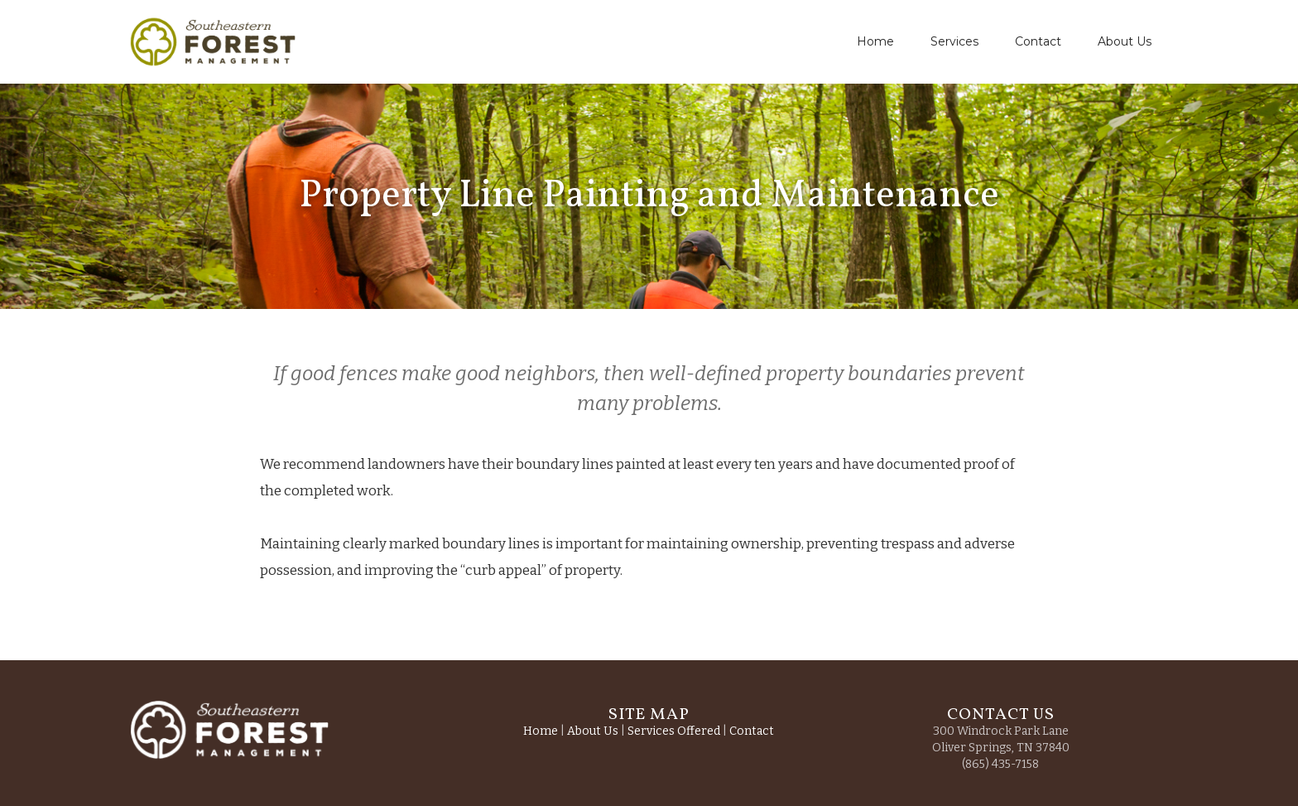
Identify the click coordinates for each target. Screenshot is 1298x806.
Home (875, 41)
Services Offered (673, 731)
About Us (1124, 41)
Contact (1038, 41)
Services (954, 41)
